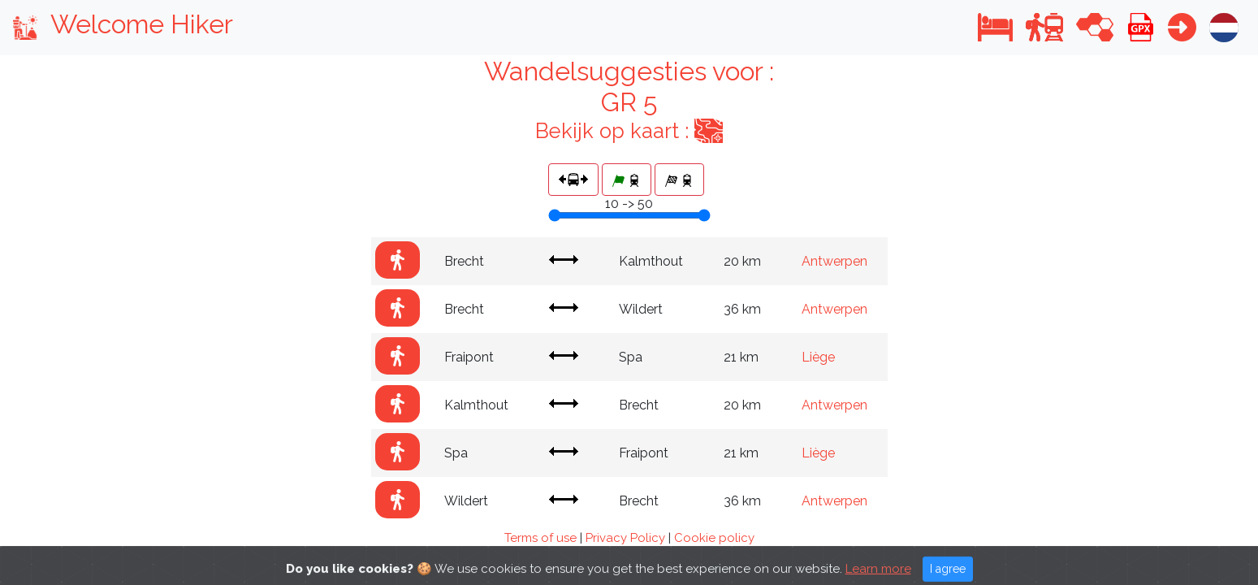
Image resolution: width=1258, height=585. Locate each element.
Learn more (878, 576)
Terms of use (540, 538)
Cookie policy (714, 538)
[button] (995, 27)
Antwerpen (834, 261)
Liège (818, 357)
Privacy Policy (625, 538)
